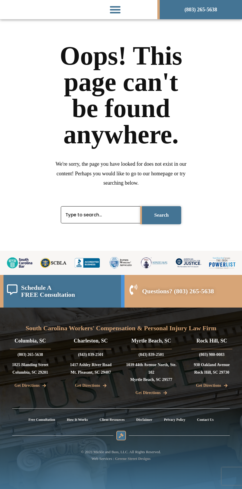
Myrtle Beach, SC (151, 341)
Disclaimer (144, 420)
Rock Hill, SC (211, 341)
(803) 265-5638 (194, 291)
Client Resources (111, 420)
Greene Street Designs (132, 458)
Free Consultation (42, 420)
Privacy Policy (175, 420)
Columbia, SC (30, 341)
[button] (115, 9)
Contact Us (205, 420)
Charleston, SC (91, 341)
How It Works (77, 420)
